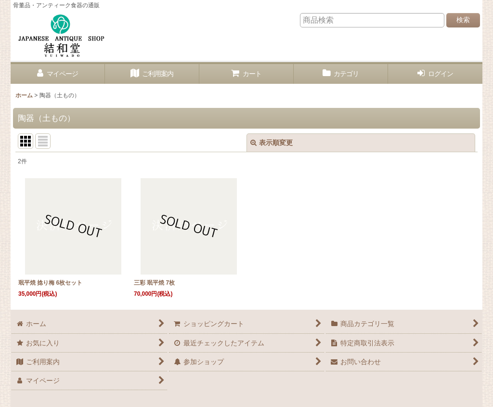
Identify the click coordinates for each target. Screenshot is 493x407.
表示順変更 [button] (271, 142)
